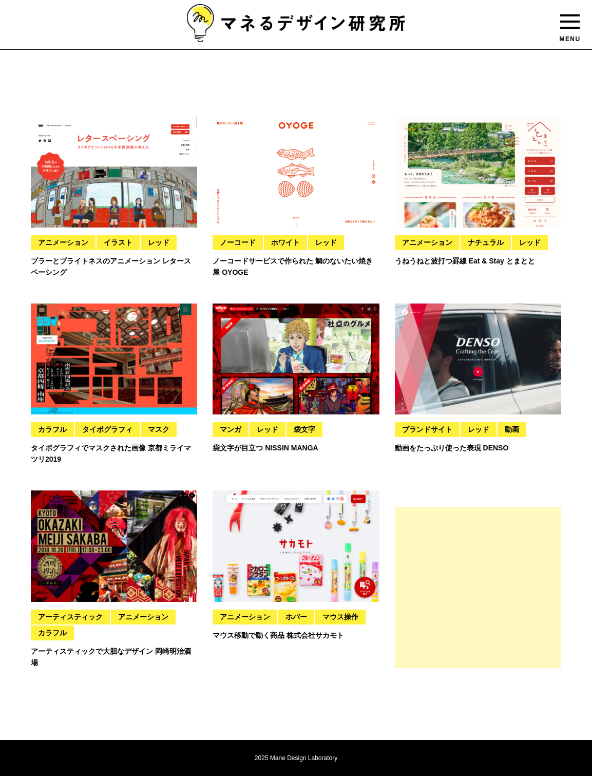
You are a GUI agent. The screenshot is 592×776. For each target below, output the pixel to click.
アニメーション (63, 242)
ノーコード (238, 242)
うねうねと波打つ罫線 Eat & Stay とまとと (465, 261)
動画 (512, 429)
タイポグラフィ (107, 429)
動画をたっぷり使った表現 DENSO (452, 448)
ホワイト (285, 242)
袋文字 (304, 429)
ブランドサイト (427, 429)
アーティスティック (70, 617)
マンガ (230, 429)
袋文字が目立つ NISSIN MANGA (265, 448)
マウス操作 (340, 617)
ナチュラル (486, 242)
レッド (158, 242)
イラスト (118, 242)
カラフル (52, 429)
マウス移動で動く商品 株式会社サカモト (278, 635)
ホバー (296, 617)
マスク (158, 429)
